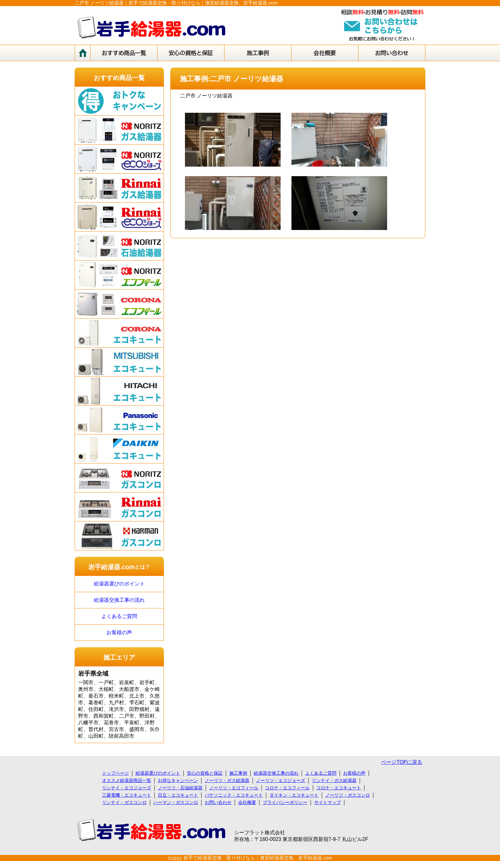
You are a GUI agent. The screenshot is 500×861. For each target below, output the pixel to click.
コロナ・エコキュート (338, 787)
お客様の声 (119, 632)
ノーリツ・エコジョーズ (280, 780)
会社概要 (247, 802)
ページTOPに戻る (401, 762)
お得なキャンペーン (178, 780)
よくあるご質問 (119, 616)
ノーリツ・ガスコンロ (347, 795)
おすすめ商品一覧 (119, 77)
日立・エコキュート (178, 795)
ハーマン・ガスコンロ (175, 802)
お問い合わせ (218, 802)
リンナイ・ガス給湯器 (334, 780)
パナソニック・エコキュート (234, 795)
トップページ (115, 773)
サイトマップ (327, 802)
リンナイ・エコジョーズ (126, 787)
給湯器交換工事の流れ (119, 600)
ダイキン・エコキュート (294, 795)
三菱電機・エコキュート (126, 795)
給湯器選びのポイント (119, 583)
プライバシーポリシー (285, 802)
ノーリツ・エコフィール (233, 787)
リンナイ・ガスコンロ (124, 802)
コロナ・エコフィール (287, 787)
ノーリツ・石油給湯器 (180, 787)
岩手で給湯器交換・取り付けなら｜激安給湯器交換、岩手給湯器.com (258, 857)
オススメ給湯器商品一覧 (126, 780)
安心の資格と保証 (205, 773)
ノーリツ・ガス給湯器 (227, 780)
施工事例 (238, 773)
